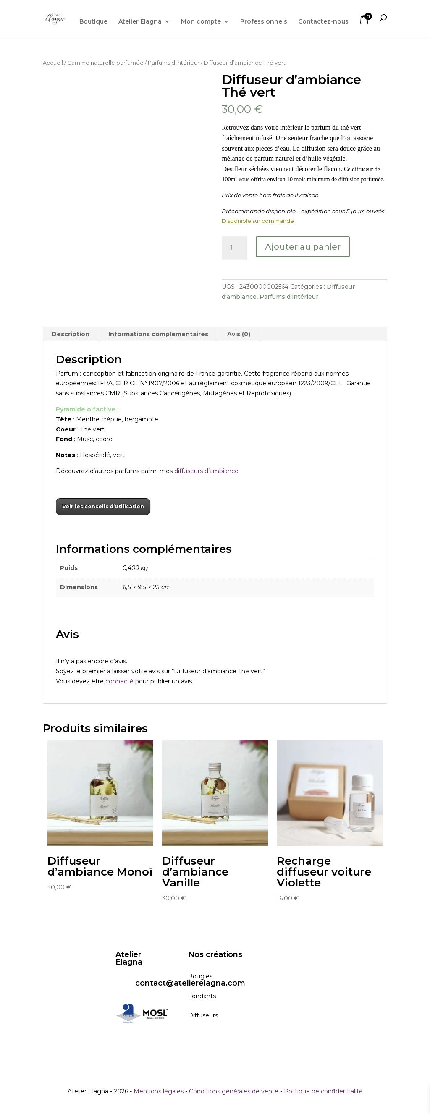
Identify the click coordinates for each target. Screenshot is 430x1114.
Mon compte (201, 21)
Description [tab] (70, 334)
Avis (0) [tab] (238, 334)
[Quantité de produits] (234, 248)
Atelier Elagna (140, 21)
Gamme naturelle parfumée (105, 63)
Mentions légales (159, 1091)
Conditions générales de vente (233, 1091)
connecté (119, 681)
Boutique (93, 21)
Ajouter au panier (303, 247)
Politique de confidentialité (323, 1091)
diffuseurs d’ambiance (207, 471)
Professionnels (263, 21)
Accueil (53, 63)
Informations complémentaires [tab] (158, 334)
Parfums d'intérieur (173, 63)
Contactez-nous (323, 21)
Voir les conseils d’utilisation (103, 506)
